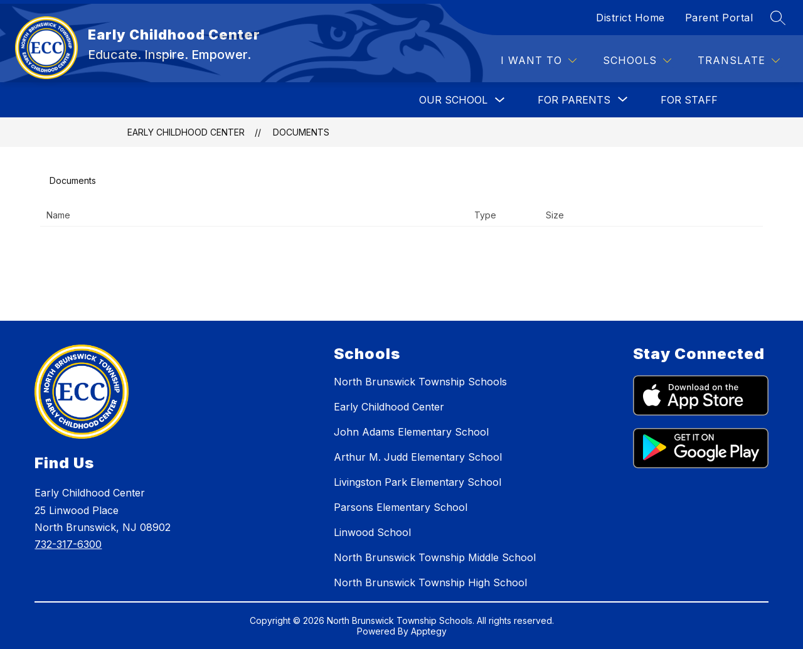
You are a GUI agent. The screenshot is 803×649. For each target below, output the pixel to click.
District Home (630, 17)
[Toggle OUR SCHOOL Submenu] (500, 100)
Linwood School (372, 532)
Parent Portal (719, 17)
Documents (301, 132)
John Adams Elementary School (411, 432)
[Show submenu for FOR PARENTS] (574, 99)
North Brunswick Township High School (430, 582)
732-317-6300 (68, 544)
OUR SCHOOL (453, 100)
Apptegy (429, 631)
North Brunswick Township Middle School (435, 557)
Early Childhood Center (186, 132)
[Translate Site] (738, 60)
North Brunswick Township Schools (420, 381)
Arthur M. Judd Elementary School (418, 457)
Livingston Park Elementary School (417, 482)
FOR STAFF (689, 100)
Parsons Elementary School (400, 507)
